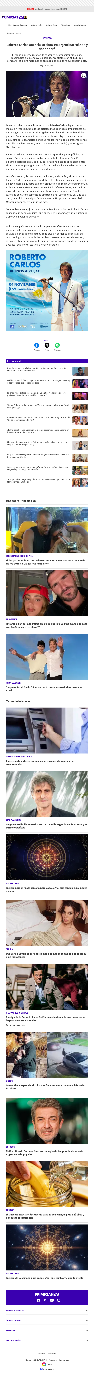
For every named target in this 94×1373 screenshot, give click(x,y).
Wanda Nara (65, 25)
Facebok (37, 347)
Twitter (47, 347)
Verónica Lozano (80, 25)
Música (18, 33)
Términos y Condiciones (47, 1353)
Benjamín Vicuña (51, 25)
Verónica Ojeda (36, 25)
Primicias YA (10, 33)
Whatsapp (57, 347)
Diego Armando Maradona (17, 25)
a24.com (62, 9)
